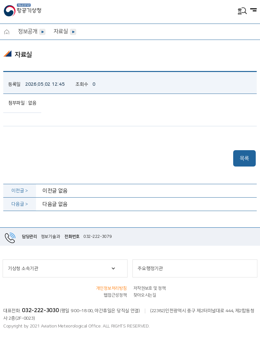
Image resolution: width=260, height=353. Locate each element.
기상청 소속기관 (23, 268)
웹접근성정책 (115, 295)
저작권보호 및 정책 (149, 288)
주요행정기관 (150, 268)
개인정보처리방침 (111, 288)
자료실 (61, 31)
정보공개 (27, 31)
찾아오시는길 (144, 295)
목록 (244, 158)
